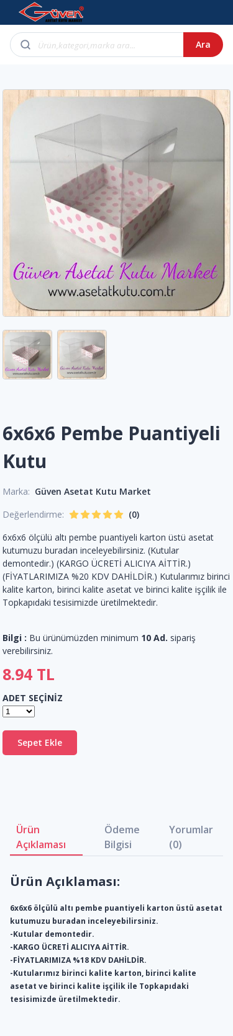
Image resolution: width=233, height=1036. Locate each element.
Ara (203, 44)
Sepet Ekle (39, 742)
